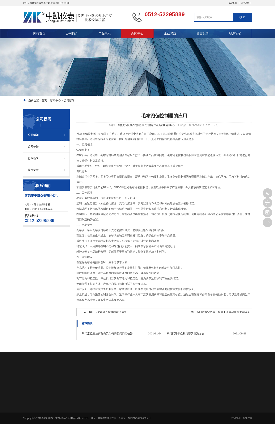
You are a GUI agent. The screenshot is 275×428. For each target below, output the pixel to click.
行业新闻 (33, 158)
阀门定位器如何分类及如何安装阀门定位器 (107, 333)
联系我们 (246, 3)
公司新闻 (69, 100)
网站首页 (39, 33)
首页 (44, 100)
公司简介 (72, 33)
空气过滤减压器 (150, 125)
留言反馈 (203, 33)
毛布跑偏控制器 (167, 125)
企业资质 (170, 33)
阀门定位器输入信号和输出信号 (108, 312)
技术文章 (33, 169)
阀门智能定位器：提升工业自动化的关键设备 (223, 312)
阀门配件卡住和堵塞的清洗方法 (185, 333)
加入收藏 (232, 3)
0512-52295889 (267, 193)
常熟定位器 (123, 125)
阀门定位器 (136, 125)
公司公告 (33, 146)
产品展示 (105, 33)
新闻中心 (137, 33)
